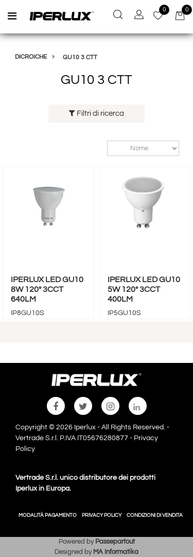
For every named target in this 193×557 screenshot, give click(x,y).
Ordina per (102, 148)
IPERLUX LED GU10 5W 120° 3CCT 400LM (144, 289)
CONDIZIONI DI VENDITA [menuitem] (155, 515)
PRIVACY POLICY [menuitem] (101, 515)
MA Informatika (115, 551)
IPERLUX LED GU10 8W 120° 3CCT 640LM (47, 289)
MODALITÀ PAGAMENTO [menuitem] (48, 515)
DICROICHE (31, 57)
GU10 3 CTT (80, 57)
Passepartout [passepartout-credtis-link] (115, 541)
